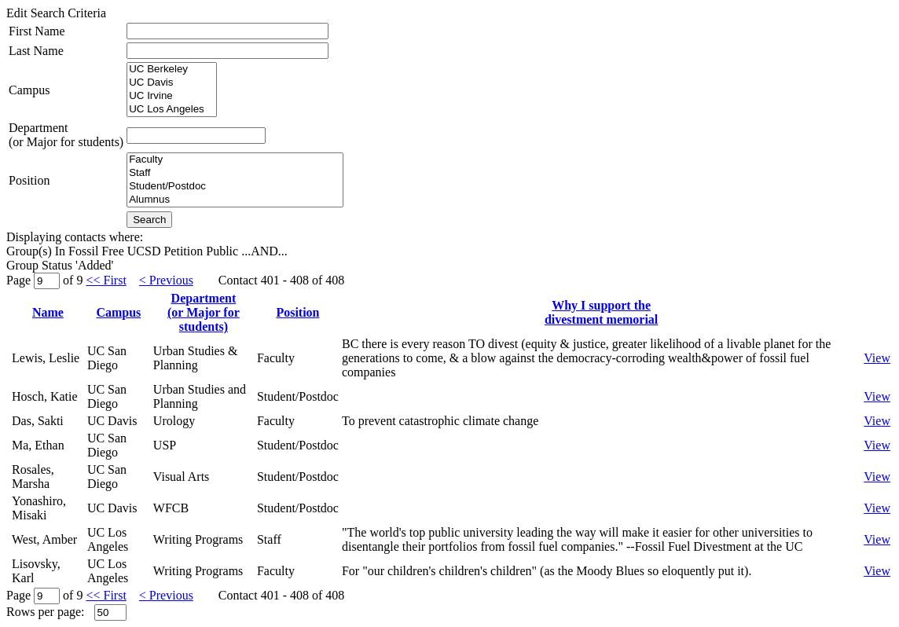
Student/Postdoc (235, 186)
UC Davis (171, 83)
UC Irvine (171, 96)
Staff (235, 173)
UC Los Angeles (171, 109)
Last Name (36, 50)
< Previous (166, 280)
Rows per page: (45, 611)
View (877, 358)
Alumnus (235, 200)
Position (29, 180)
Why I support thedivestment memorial (601, 312)
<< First (106, 280)
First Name (37, 31)
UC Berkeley (171, 69)
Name (48, 312)
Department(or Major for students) (66, 134)
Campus (29, 90)
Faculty (235, 160)
